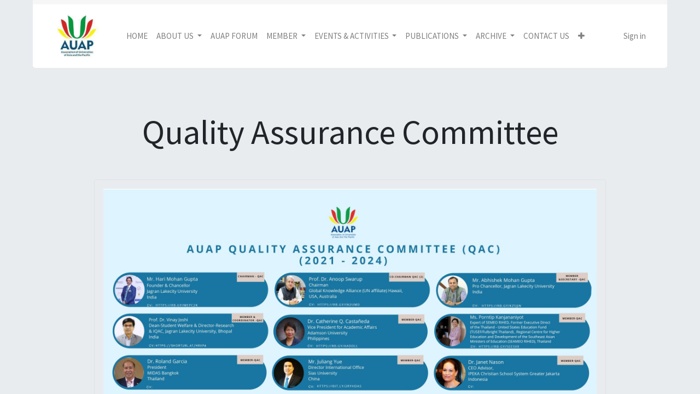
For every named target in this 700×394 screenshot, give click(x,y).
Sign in (634, 36)
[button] (581, 36)
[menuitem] (137, 36)
